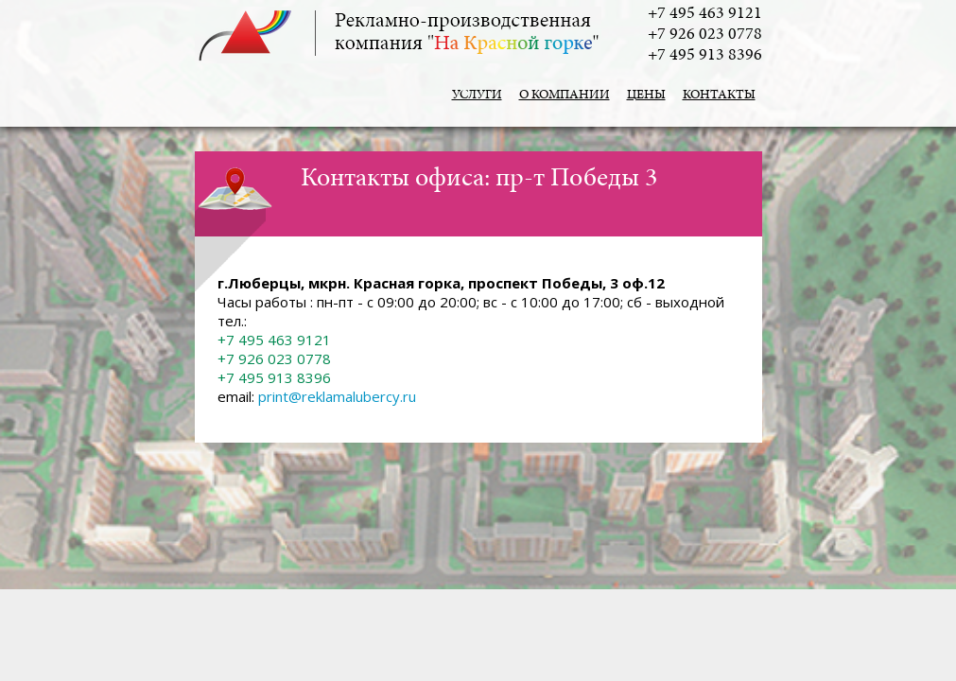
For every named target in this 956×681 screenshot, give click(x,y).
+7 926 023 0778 (705, 35)
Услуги (477, 95)
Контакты (719, 95)
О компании (564, 95)
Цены (646, 95)
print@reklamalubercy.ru (337, 396)
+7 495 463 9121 (705, 14)
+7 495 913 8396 (705, 55)
